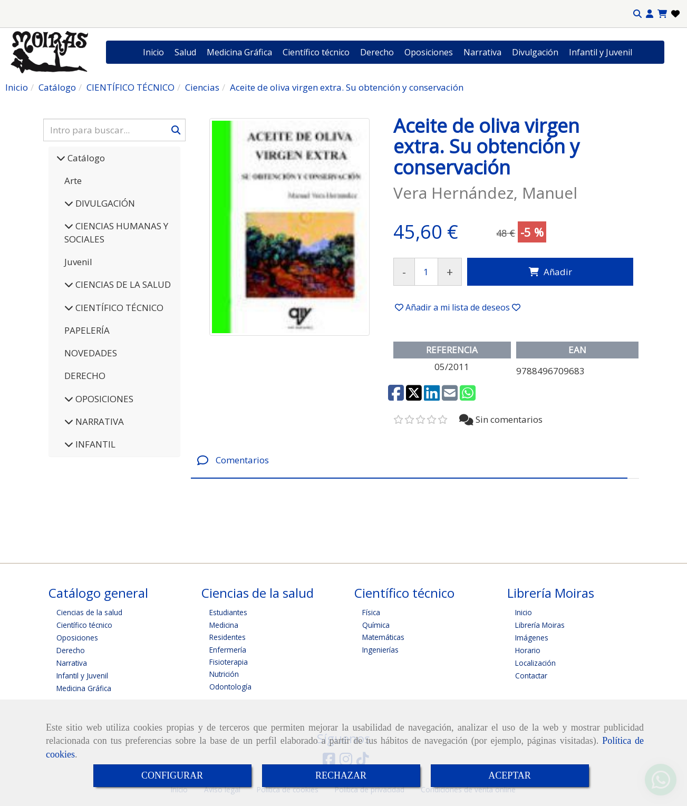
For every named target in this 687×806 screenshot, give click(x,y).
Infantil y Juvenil (600, 52)
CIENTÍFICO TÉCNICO (118, 308)
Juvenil (78, 262)
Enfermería (227, 650)
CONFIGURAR (172, 775)
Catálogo (85, 158)
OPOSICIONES (103, 399)
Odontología (230, 687)
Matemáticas (383, 637)
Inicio (153, 52)
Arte (73, 180)
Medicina (223, 625)
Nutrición (224, 674)
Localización (535, 663)
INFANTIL (94, 444)
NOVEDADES (90, 353)
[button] (649, 14)
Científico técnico (316, 52)
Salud (185, 52)
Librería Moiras (540, 625)
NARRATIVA (98, 421)
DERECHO (84, 376)
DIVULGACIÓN (104, 203)
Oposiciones (428, 52)
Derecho (377, 52)
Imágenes (531, 638)
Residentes (227, 637)
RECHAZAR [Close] (340, 775)
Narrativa (482, 52)
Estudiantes (228, 612)
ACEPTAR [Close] (509, 775)
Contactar (531, 676)
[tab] (409, 460)
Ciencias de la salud (89, 612)
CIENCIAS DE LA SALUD (122, 284)
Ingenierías (380, 650)
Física (371, 612)
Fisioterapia (228, 662)
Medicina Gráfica (239, 52)
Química (376, 625)
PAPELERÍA (87, 330)
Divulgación (535, 52)
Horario (527, 650)
